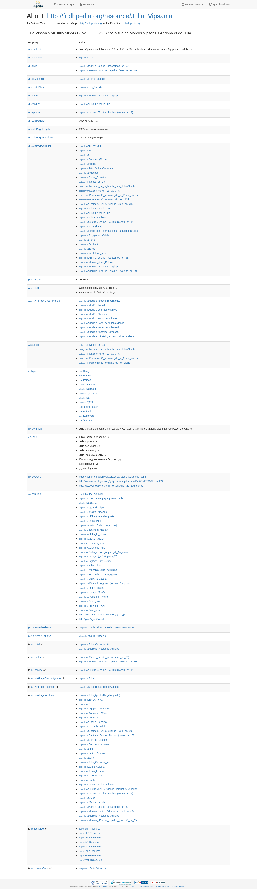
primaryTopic (40, 868)
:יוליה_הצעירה (91, 543)
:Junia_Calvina (91, 766)
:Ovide (87, 797)
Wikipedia (103, 886)
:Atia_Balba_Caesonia (96, 168)
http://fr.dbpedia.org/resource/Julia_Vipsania (109, 16)
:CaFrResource (90, 846)
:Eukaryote (86, 415)
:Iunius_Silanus (92, 753)
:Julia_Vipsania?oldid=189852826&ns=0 (106, 627)
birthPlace (35, 57)
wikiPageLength (39, 129)
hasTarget (37, 828)
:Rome (87, 239)
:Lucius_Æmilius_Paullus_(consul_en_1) (106, 112)
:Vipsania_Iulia (92, 547)
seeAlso (34, 476)
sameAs (34, 494)
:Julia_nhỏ (89, 610)
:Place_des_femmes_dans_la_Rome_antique (108, 230)
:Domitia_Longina (93, 739)
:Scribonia (89, 244)
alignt (34, 279)
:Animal (85, 411)
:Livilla (87, 780)
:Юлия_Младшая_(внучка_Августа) (104, 583)
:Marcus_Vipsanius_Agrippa (99, 95)
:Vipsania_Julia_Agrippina (98, 570)
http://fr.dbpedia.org (91, 23)
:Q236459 (88, 503)
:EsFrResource (89, 851)
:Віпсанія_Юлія (92, 605)
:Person (85, 375)
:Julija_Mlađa (91, 587)
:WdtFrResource (90, 859)
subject (33, 344)
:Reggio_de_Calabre (95, 235)
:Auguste (88, 172)
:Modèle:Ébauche (93, 314)
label (32, 437)
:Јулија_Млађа (92, 592)
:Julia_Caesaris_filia (94, 104)
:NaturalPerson (88, 406)
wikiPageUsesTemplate (44, 300)
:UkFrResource (89, 833)
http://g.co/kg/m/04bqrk (91, 619)
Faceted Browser (193, 4)
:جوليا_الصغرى (91, 507)
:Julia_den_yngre (93, 596)
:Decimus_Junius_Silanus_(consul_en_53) (107, 735)
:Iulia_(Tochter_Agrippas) (98, 525)
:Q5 (84, 397)
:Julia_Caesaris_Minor (96, 208)
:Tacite (87, 248)
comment (35, 428)
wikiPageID (36, 120)
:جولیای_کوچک (91, 538)
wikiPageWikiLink (39, 146)
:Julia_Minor (90, 520)
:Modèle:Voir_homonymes (98, 309)
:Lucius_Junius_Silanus (96, 784)
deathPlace (36, 87)
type (32, 371)
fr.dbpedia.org (133, 23)
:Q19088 (87, 389)
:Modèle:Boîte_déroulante (98, 318)
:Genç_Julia (90, 601)
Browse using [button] (64, 4)
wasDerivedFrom (40, 627)
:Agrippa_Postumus (94, 708)
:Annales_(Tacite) (93, 159)
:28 (85, 150)
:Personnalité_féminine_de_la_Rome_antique (109, 195)
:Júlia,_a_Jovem (93, 578)
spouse (34, 112)
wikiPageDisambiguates (46, 678)
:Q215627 (88, 393)
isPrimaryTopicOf (39, 635)
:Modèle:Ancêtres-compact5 (99, 332)
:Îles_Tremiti (90, 87)
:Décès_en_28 (92, 181)
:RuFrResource (90, 855)
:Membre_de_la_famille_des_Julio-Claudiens (108, 186)
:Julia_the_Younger (91, 494)
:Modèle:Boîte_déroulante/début (101, 323)
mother (34, 104)
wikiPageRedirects (43, 686)
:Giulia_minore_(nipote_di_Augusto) (103, 552)
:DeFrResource (90, 837)
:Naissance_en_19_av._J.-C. (99, 190)
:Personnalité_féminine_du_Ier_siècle (104, 199)
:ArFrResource (89, 842)
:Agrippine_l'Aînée (93, 713)
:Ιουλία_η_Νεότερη (94, 529)
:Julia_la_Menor (93, 534)
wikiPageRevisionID (41, 137)
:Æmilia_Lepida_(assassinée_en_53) (104, 65)
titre (33, 287)
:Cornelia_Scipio (92, 726)
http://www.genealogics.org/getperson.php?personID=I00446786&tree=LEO (121, 481)
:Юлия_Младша (93, 511)
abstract (34, 49)
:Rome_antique (92, 78)
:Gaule (87, 57)
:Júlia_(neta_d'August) (96, 516)
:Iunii (86, 748)
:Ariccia (87, 163)
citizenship (36, 78)
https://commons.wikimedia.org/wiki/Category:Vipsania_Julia (112, 476)
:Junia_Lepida (91, 771)
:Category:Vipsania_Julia (101, 498)
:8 (84, 154)
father (33, 95)
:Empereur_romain (94, 744)
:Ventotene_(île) (92, 253)
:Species (85, 420)
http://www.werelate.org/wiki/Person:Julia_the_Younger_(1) (111, 485)
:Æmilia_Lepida (92, 802)
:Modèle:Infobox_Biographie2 (100, 300)
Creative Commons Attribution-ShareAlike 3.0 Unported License (159, 886)
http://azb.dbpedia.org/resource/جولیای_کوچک (104, 614)
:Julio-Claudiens (92, 217)
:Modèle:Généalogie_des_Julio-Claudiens (106, 336)
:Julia (86, 678)
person (51, 23)
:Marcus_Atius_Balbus (96, 262)
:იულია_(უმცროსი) (95, 561)
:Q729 (86, 402)
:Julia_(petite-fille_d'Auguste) (99, 686)
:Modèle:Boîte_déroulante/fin (99, 327)
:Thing (84, 371)
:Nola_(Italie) (90, 226)
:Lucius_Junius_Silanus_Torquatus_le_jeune (108, 789)
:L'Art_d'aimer (91, 775)
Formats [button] (87, 4)
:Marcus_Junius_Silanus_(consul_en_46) (106, 811)
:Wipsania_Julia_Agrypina (98, 574)
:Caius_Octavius (92, 177)
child (32, 65)
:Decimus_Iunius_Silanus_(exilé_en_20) (106, 204)
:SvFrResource (89, 828)
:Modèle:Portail (92, 305)
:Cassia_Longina (93, 722)
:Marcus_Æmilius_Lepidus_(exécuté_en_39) (108, 70)
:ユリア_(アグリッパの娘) (98, 556)
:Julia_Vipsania (92, 635)
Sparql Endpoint (219, 4)
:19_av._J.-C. (91, 146)
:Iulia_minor (90, 565)
